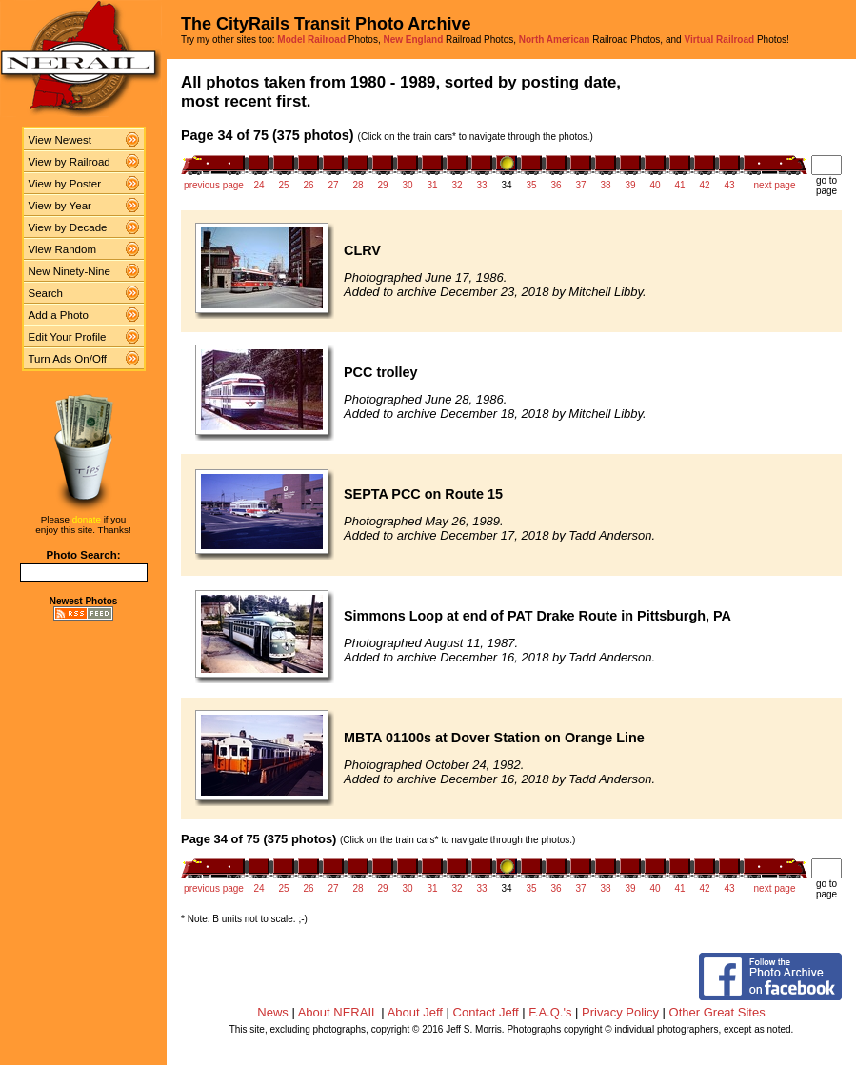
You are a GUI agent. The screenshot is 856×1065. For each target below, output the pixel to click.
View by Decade (68, 227)
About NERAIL (338, 1012)
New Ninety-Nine (69, 271)
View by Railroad (69, 162)
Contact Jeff (486, 1012)
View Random (62, 249)
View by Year (60, 205)
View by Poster (65, 183)
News (273, 1012)
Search (46, 293)
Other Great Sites (717, 1012)
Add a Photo (59, 315)
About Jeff (415, 1012)
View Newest (60, 140)
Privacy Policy (620, 1012)
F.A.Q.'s (549, 1012)
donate (86, 519)
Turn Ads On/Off (68, 359)
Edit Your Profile (68, 337)
